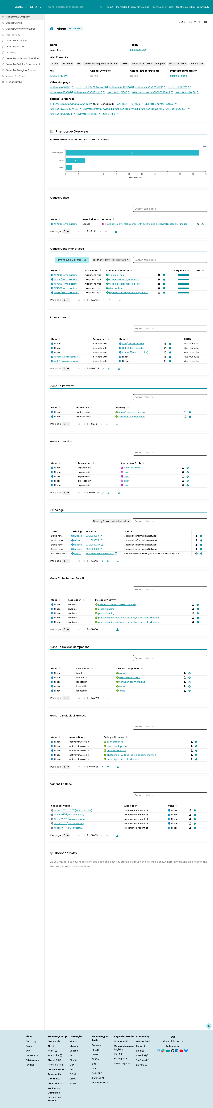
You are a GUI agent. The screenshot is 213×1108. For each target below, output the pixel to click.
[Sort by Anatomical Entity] (143, 462)
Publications (32, 1060)
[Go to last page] (109, 300)
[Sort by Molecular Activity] (117, 599)
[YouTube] (181, 1050)
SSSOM (96, 1059)
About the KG (55, 1083)
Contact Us (32, 1055)
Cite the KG (54, 1078)
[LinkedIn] (176, 1050)
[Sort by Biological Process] (126, 736)
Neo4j (52, 1050)
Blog (140, 1050)
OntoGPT (97, 1073)
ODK (94, 1068)
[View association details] (202, 224)
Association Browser (54, 1099)
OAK (94, 1063)
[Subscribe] (158, 1050)
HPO (72, 1055)
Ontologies (143, 7)
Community (203, 7)
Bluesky (141, 1064)
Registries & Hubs (185, 7)
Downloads (54, 1041)
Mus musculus (138, 50)
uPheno (74, 1050)
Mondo (74, 1041)
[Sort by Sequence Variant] (73, 805)
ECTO (73, 1083)
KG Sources (54, 1088)
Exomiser (97, 1045)
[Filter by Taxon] (111, 260)
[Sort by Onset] (202, 270)
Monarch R (55, 1055)
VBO (72, 1069)
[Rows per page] (66, 231)
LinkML (95, 1054)
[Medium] (168, 1050)
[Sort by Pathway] (127, 407)
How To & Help (56, 1064)
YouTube (142, 1060)
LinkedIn (141, 1055)
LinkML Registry (122, 1063)
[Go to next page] (103, 300)
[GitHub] (172, 1050)
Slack (140, 1046)
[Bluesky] (186, 1050)
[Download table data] (115, 231)
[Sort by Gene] (59, 219)
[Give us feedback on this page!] (209, 1026)
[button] (183, 275)
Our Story (31, 1041)
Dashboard (54, 1092)
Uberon (74, 1046)
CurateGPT (98, 1077)
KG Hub (118, 1053)
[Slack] (162, 1050)
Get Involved (143, 1041)
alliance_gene (178, 76)
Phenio (73, 1060)
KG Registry (120, 1058)
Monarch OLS (121, 1041)
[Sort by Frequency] (187, 270)
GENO (73, 1074)
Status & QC (55, 1060)
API (51, 1046)
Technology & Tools (163, 7)
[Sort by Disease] (113, 219)
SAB (28, 1050)
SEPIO (73, 1078)
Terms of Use (55, 1074)
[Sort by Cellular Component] (141, 668)
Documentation (56, 1069)
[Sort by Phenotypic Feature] (130, 270)
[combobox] (76, 7)
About (110, 7)
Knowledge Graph (126, 7)
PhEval (95, 1049)
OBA (72, 1064)
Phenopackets (100, 1082)
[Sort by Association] (97, 219)
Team (29, 1046)
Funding (30, 1064)
